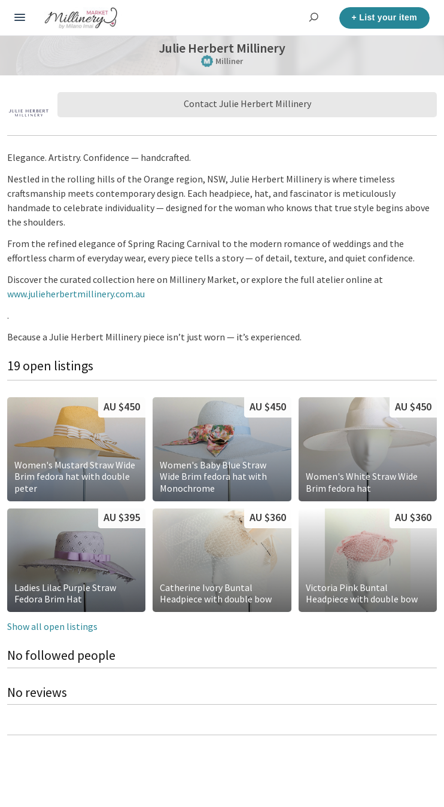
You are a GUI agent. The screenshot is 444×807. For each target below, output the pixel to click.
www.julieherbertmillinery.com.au (76, 294)
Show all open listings (52, 626)
